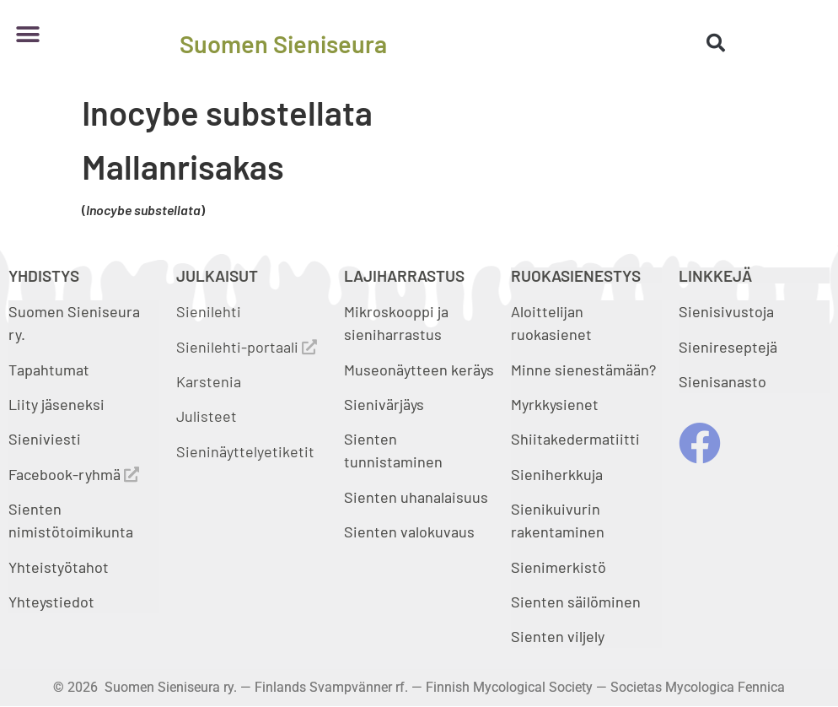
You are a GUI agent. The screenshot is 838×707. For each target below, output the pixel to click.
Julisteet (206, 416)
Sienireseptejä (728, 346)
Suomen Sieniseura (283, 43)
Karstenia (208, 381)
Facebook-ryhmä (73, 474)
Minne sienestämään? (583, 369)
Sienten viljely (557, 636)
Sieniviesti (46, 438)
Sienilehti (208, 311)
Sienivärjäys (384, 404)
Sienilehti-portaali (246, 346)
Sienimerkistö (558, 567)
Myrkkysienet (555, 404)
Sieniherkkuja (557, 474)
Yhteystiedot (51, 601)
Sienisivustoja (726, 311)
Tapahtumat (48, 369)
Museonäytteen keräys (419, 369)
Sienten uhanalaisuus (416, 497)
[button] (27, 35)
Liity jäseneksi (56, 404)
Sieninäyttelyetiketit (245, 451)
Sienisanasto (722, 381)
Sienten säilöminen (576, 601)
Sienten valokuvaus (409, 531)
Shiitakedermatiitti (575, 438)
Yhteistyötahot (58, 567)
